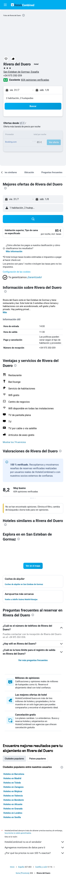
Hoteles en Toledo (12, 782)
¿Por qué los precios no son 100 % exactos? (34, 853)
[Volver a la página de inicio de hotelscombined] (23, 4)
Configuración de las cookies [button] (16, 272)
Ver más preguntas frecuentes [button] (33, 660)
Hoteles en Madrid (12, 778)
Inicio (12, 867)
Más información (14, 251)
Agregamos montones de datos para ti (34, 847)
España (21, 867)
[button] (5, 4)
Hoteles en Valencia (13, 795)
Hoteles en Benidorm (13, 800)
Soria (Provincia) (22, 873)
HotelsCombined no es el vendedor (34, 842)
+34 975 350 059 (12, 75)
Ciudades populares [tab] (14, 758)
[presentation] (23, 15)
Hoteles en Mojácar (12, 791)
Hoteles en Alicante (12, 804)
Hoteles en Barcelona (13, 774)
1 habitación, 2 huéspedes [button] (19, 98)
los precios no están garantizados (18, 833)
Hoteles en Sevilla (12, 817)
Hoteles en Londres (12, 813)
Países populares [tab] (37, 758)
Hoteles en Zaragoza (13, 787)
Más (5, 312)
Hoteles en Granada (13, 808)
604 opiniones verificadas (35, 79)
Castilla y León (41, 867)
